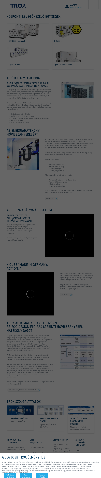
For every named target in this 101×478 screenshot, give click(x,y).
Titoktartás (5, 475)
